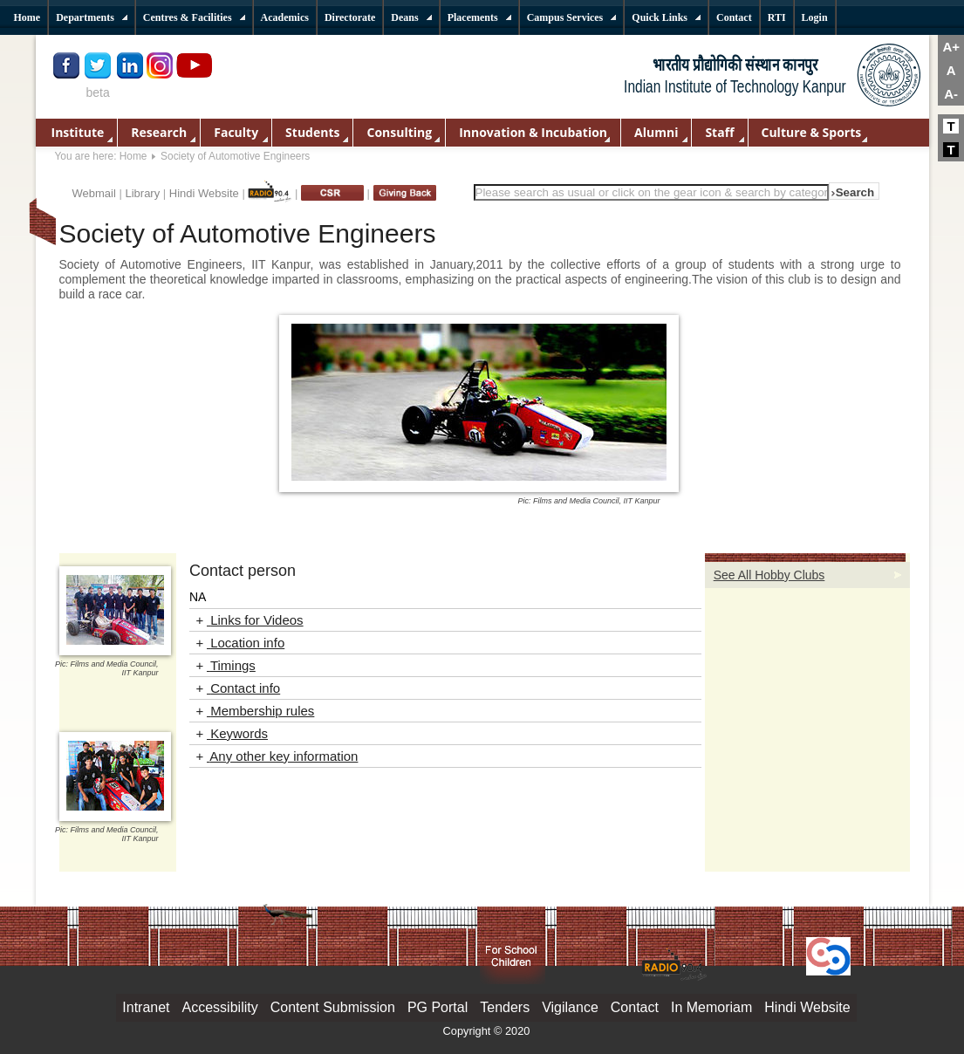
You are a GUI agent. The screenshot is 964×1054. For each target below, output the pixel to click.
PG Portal (437, 1007)
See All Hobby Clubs (769, 575)
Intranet (145, 1007)
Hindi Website (204, 193)
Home (133, 156)
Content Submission (332, 1007)
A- (951, 93)
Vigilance (570, 1007)
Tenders (505, 1007)
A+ (951, 46)
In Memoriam (711, 1007)
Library (142, 193)
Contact (635, 1007)
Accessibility (220, 1007)
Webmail (94, 193)
